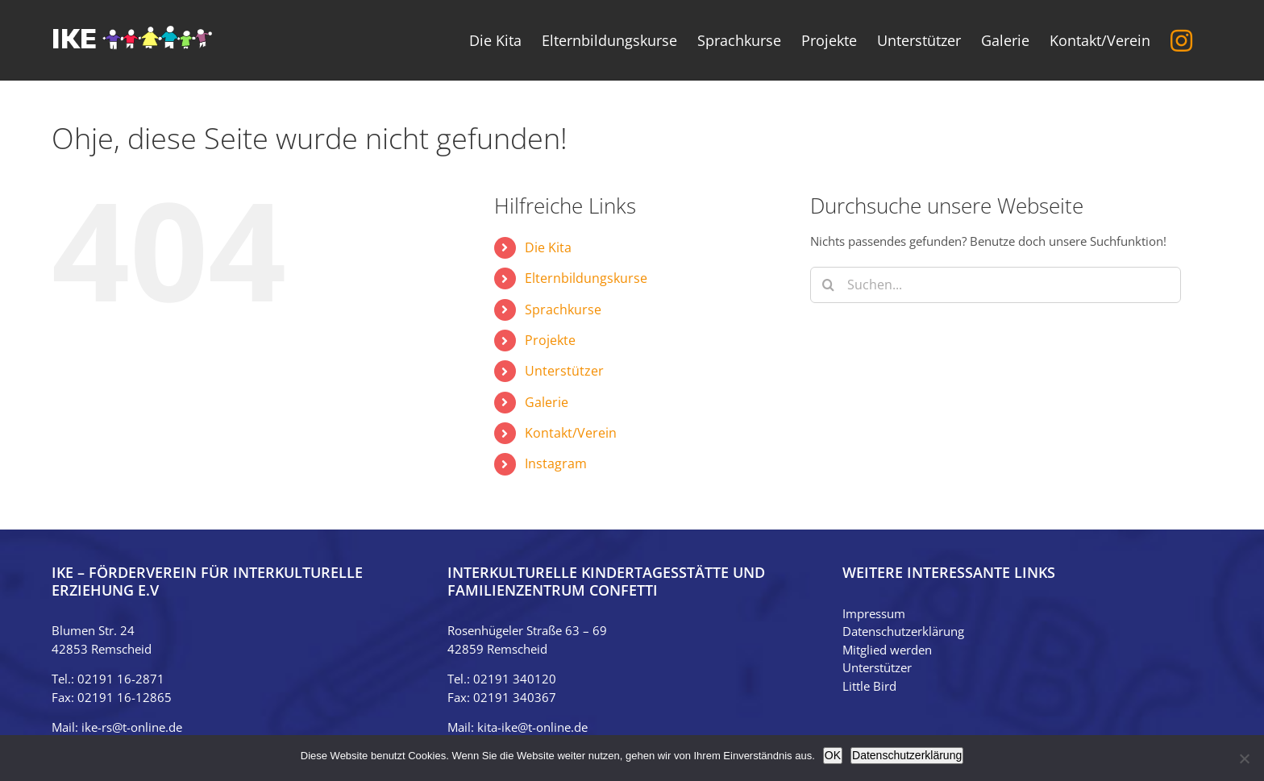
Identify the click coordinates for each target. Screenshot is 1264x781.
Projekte (550, 340)
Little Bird (869, 686)
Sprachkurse (563, 309)
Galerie (546, 402)
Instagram (556, 463)
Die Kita (548, 247)
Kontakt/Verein (571, 433)
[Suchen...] (995, 285)
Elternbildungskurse (586, 278)
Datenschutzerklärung (903, 631)
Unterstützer (564, 371)
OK (833, 755)
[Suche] (828, 285)
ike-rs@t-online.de (131, 727)
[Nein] (1244, 758)
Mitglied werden (887, 650)
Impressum (873, 613)
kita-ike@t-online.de (532, 727)
